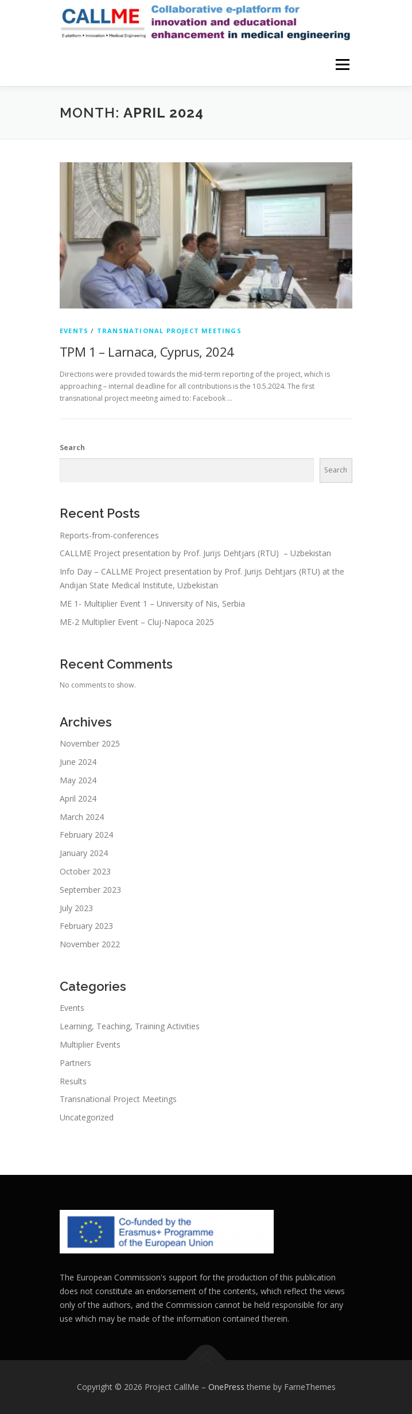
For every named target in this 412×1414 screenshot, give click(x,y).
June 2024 (78, 761)
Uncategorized (87, 1117)
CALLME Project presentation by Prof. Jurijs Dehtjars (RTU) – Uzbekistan (195, 553)
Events (74, 330)
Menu (341, 64)
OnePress (226, 1386)
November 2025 (90, 743)
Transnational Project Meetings (169, 330)
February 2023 (86, 925)
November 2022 (90, 944)
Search (72, 447)
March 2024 (82, 816)
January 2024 (84, 852)
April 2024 (78, 798)
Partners (75, 1062)
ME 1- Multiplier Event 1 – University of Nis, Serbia (152, 603)
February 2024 (86, 834)
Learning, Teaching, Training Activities (130, 1026)
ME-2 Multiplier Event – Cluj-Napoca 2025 (137, 621)
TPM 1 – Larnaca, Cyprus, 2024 (147, 351)
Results (73, 1081)
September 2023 (90, 889)
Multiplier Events (90, 1044)
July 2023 (76, 908)
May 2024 (78, 780)
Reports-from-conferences (109, 535)
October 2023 (85, 871)
